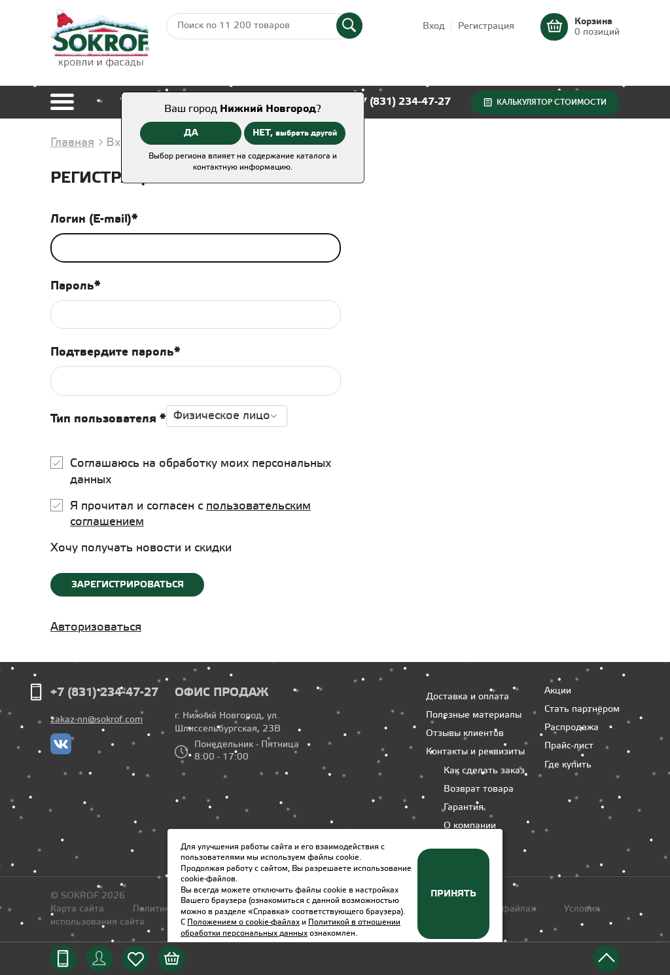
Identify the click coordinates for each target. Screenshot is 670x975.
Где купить (567, 765)
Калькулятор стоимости (552, 102)
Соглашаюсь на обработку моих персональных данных (200, 471)
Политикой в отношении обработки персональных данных (290, 927)
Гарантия (464, 807)
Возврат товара (479, 789)
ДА (191, 133)
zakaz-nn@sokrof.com (96, 720)
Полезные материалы (473, 715)
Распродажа (571, 727)
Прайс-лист (568, 746)
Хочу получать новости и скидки (141, 548)
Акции (557, 691)
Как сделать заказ (484, 771)
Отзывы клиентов (465, 733)
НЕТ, (295, 133)
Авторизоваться (95, 627)
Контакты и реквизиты (475, 752)
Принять (453, 894)
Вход (434, 26)
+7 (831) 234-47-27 (403, 102)
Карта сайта (77, 909)
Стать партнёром (582, 709)
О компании (470, 826)
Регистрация (486, 26)
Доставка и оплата (467, 697)
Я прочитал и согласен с (190, 514)
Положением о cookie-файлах (243, 922)
